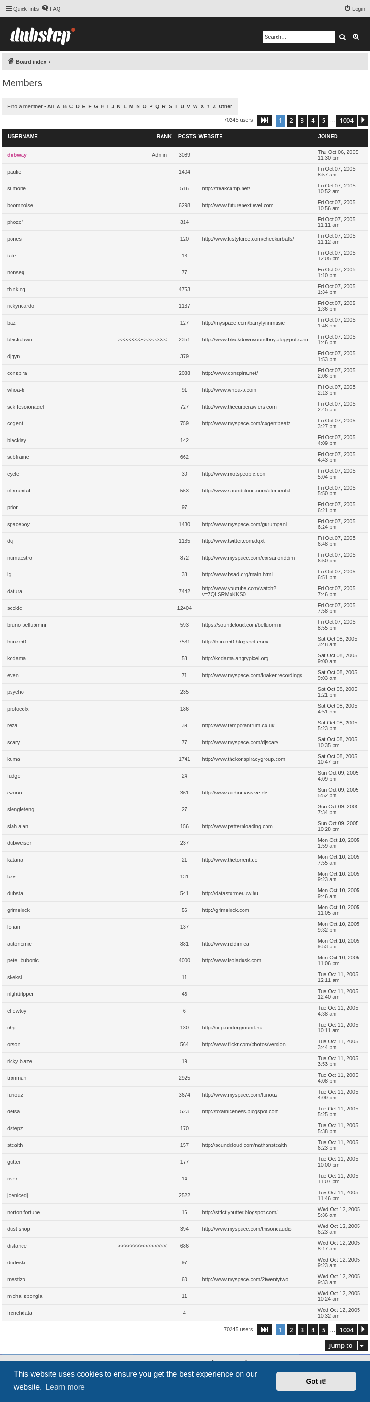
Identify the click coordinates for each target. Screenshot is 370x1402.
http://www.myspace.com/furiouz (240, 1095)
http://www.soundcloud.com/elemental (246, 490)
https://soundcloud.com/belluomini (242, 625)
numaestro (19, 558)
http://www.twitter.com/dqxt (233, 541)
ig (9, 574)
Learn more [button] (65, 1387)
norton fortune (23, 1212)
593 (184, 625)
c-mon (14, 792)
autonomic (19, 943)
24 (184, 776)
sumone (16, 188)
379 (184, 356)
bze (11, 876)
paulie (14, 172)
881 (184, 943)
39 (184, 725)
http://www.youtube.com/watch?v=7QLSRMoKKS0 (239, 591)
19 (184, 1061)
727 (184, 406)
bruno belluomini (26, 625)
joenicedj (17, 1195)
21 (184, 860)
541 (184, 893)
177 (184, 1162)
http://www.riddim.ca (225, 943)
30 (184, 474)
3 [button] (302, 120)
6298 (184, 205)
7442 (184, 591)
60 (184, 1279)
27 (184, 809)
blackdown (19, 339)
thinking (16, 289)
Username (23, 136)
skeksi (14, 977)
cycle (13, 474)
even (13, 675)
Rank (164, 136)
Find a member (25, 106)
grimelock (18, 910)
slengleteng (20, 809)
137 (184, 927)
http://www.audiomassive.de (234, 792)
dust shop (18, 1229)
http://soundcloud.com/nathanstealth (244, 1145)
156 (184, 826)
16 (184, 255)
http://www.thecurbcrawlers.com (239, 406)
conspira (17, 373)
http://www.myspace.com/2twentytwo (245, 1279)
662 (184, 457)
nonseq (15, 272)
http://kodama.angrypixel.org (235, 658)
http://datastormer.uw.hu (230, 893)
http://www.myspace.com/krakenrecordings (252, 675)
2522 (184, 1195)
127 (184, 323)
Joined (328, 136)
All (50, 106)
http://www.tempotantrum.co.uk (238, 725)
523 (184, 1111)
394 (184, 1229)
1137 (184, 306)
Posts (187, 136)
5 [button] (323, 120)
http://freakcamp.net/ (226, 188)
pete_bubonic (23, 960)
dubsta (15, 893)
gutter (14, 1162)
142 (184, 440)
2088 (184, 373)
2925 (184, 1078)
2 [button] (291, 120)
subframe (18, 457)
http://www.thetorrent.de (230, 860)
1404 (184, 172)
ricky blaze (19, 1061)
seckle (14, 608)
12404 (184, 608)
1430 (184, 524)
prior (12, 507)
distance (17, 1246)
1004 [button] (346, 120)
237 (184, 843)
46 (184, 994)
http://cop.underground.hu (232, 1027)
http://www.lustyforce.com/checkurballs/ (248, 239)
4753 (184, 289)
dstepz (15, 1128)
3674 (184, 1095)
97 (184, 507)
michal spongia (24, 1296)
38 (184, 574)
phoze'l (15, 222)
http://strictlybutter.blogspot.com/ (240, 1212)
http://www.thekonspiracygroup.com (244, 759)
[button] (264, 120)
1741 (184, 759)
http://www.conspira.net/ (230, 373)
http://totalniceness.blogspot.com (240, 1111)
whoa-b (15, 390)
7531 (184, 641)
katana (15, 860)
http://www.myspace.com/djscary (240, 742)
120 (184, 239)
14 (184, 1178)
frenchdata (19, 1313)
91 (184, 390)
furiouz (15, 1095)
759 (184, 423)
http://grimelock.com (225, 910)
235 (184, 692)
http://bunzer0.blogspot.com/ (235, 641)
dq (10, 541)
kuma (13, 759)
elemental (18, 490)
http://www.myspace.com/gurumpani (244, 524)
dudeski (16, 1262)
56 (184, 910)
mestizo (16, 1279)
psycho (15, 692)
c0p (11, 1027)
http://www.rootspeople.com (234, 474)
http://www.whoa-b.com (229, 390)
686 (184, 1246)
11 (184, 977)
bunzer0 (16, 641)
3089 (184, 155)
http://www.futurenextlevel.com (238, 205)
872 (184, 558)
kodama (16, 658)
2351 (184, 339)
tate (11, 255)
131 (184, 876)
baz (11, 323)
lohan (13, 927)
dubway (17, 155)
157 (184, 1145)
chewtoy (16, 1011)
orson (14, 1044)
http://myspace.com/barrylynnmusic (243, 323)
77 (184, 272)
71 (184, 675)
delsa (13, 1111)
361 (184, 792)
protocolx (18, 709)
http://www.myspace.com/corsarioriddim (248, 558)
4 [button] (312, 120)
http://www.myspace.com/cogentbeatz (246, 423)
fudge (14, 776)
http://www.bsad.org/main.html (237, 574)
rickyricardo (20, 306)
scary (13, 742)
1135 (184, 541)
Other (225, 106)
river (12, 1178)
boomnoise (20, 205)
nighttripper (20, 994)
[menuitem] (50, 8)
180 (184, 1027)
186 (184, 709)
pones (14, 239)
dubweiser (19, 843)
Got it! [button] (316, 1381)
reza (12, 725)
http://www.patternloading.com (237, 826)
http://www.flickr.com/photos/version (244, 1044)
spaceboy (18, 524)
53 (184, 658)
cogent (15, 423)
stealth (15, 1145)
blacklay (16, 440)
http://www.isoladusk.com (232, 960)
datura (14, 591)
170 (184, 1128)
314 (184, 222)
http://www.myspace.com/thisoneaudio (247, 1229)
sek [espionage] (25, 406)
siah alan (17, 826)
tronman (16, 1078)
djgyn (13, 356)
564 (184, 1044)
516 (184, 188)
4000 (184, 960)
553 (184, 490)
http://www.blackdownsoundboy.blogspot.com (255, 339)
